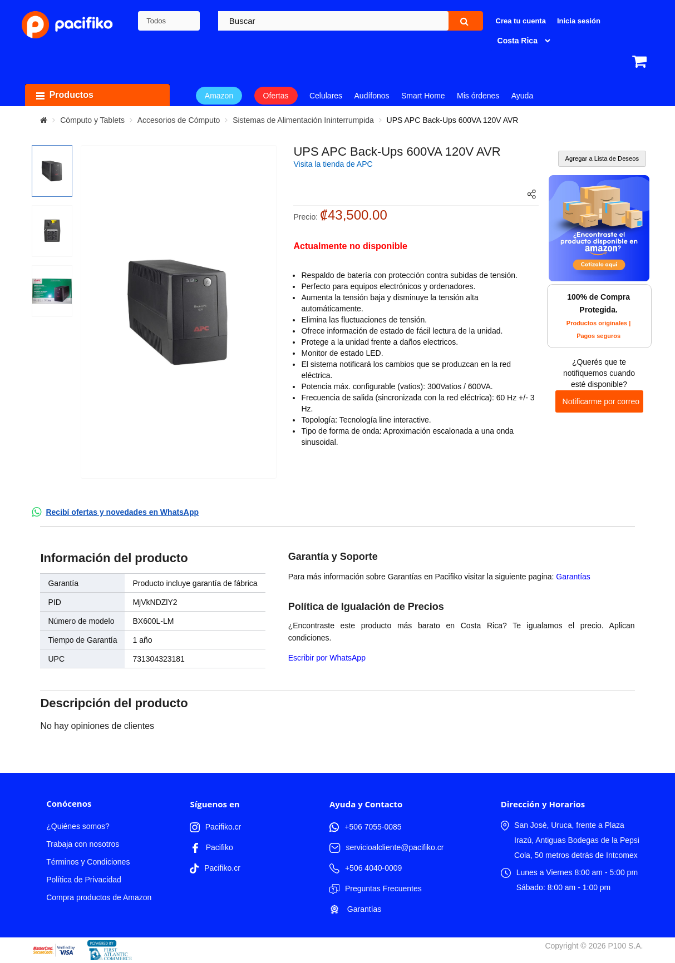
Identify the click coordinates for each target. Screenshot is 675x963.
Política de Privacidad (83, 879)
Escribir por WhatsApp (327, 657)
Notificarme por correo (601, 401)
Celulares (325, 95)
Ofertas (276, 95)
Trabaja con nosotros (82, 844)
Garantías (573, 576)
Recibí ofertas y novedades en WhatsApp (122, 512)
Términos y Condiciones (88, 861)
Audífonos (372, 95)
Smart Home (423, 95)
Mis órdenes (478, 95)
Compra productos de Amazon (98, 897)
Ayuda (522, 95)
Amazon (219, 95)
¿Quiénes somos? (78, 826)
